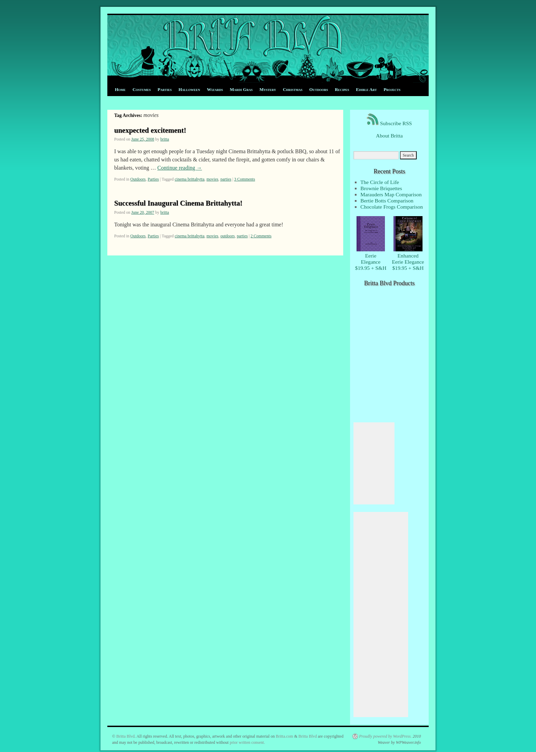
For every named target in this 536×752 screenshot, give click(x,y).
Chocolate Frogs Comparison (391, 207)
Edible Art (366, 89)
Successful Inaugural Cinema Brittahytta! (178, 203)
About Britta (389, 135)
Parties (165, 89)
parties (225, 179)
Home (120, 89)
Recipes (342, 89)
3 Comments (244, 179)
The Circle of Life (379, 182)
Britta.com (284, 736)
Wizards (215, 89)
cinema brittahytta (189, 179)
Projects (392, 89)
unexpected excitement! (150, 130)
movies (212, 179)
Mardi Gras (241, 89)
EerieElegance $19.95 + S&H (371, 259)
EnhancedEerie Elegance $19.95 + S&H (408, 259)
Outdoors (318, 89)
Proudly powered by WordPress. (385, 736)
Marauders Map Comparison (390, 194)
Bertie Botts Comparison (386, 200)
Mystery (267, 89)
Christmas (292, 89)
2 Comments (261, 236)
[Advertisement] (373, 463)
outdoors (227, 236)
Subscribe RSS (389, 123)
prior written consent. (247, 742)
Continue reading (179, 168)
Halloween (189, 89)
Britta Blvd (125, 736)
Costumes (142, 89)
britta (164, 139)
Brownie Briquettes (381, 188)
